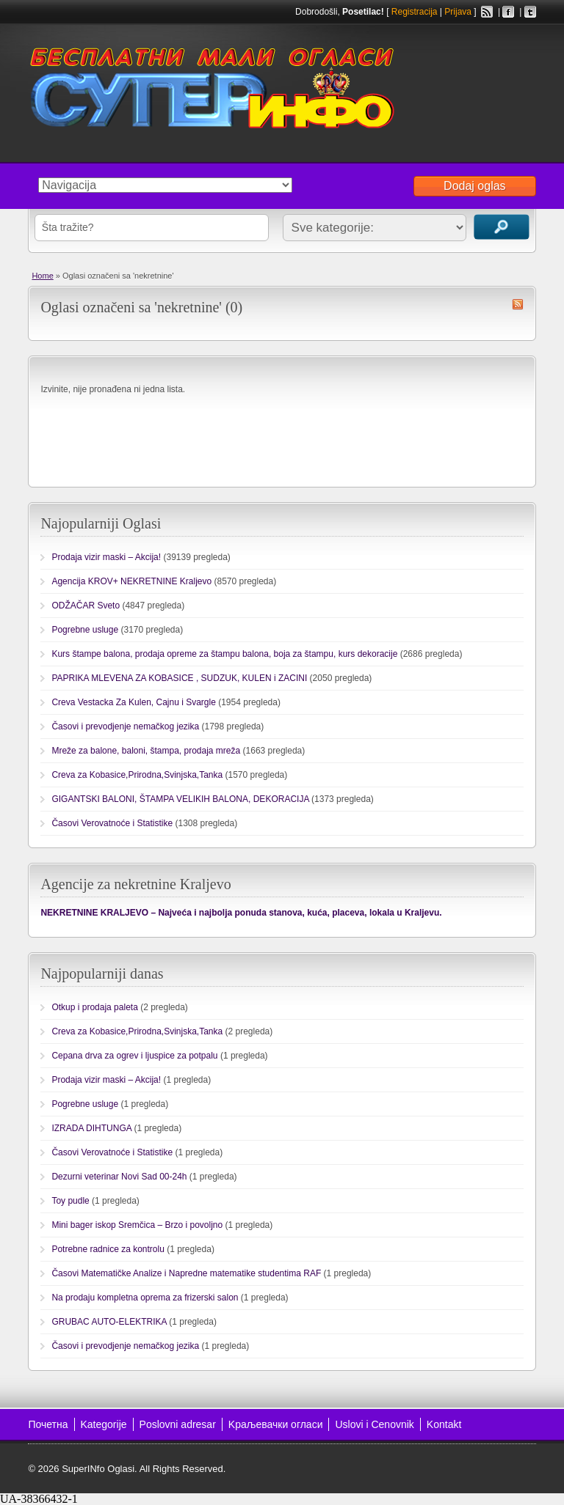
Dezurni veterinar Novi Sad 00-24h (119, 1176)
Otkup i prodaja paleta (94, 1007)
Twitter (530, 12)
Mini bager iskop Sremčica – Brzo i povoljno (137, 1225)
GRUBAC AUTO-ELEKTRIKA (109, 1322)
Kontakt (444, 1424)
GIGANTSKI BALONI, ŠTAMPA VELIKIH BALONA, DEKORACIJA (179, 799)
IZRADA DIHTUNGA (91, 1128)
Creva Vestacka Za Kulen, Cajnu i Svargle (133, 702)
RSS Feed (487, 12)
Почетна (48, 1424)
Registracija (414, 12)
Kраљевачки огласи (275, 1424)
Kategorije (104, 1424)
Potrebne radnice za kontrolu (107, 1249)
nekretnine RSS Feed (518, 304)
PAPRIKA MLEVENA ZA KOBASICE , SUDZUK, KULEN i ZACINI (179, 678)
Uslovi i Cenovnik (374, 1424)
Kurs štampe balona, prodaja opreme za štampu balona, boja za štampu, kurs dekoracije (224, 654)
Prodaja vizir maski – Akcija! (106, 557)
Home (42, 275)
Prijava (457, 12)
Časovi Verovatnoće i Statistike (112, 823)
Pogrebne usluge (84, 630)
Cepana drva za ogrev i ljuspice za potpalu (134, 1055)
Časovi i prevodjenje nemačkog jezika (125, 726)
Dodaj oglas (475, 186)
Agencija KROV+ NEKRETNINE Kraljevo (131, 581)
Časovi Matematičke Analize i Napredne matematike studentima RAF (186, 1273)
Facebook (508, 12)
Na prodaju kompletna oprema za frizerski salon (144, 1297)
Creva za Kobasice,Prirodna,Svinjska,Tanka (137, 775)
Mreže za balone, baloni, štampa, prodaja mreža (145, 751)
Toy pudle (70, 1201)
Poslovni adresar (178, 1424)
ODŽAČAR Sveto (85, 605)
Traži (501, 227)
